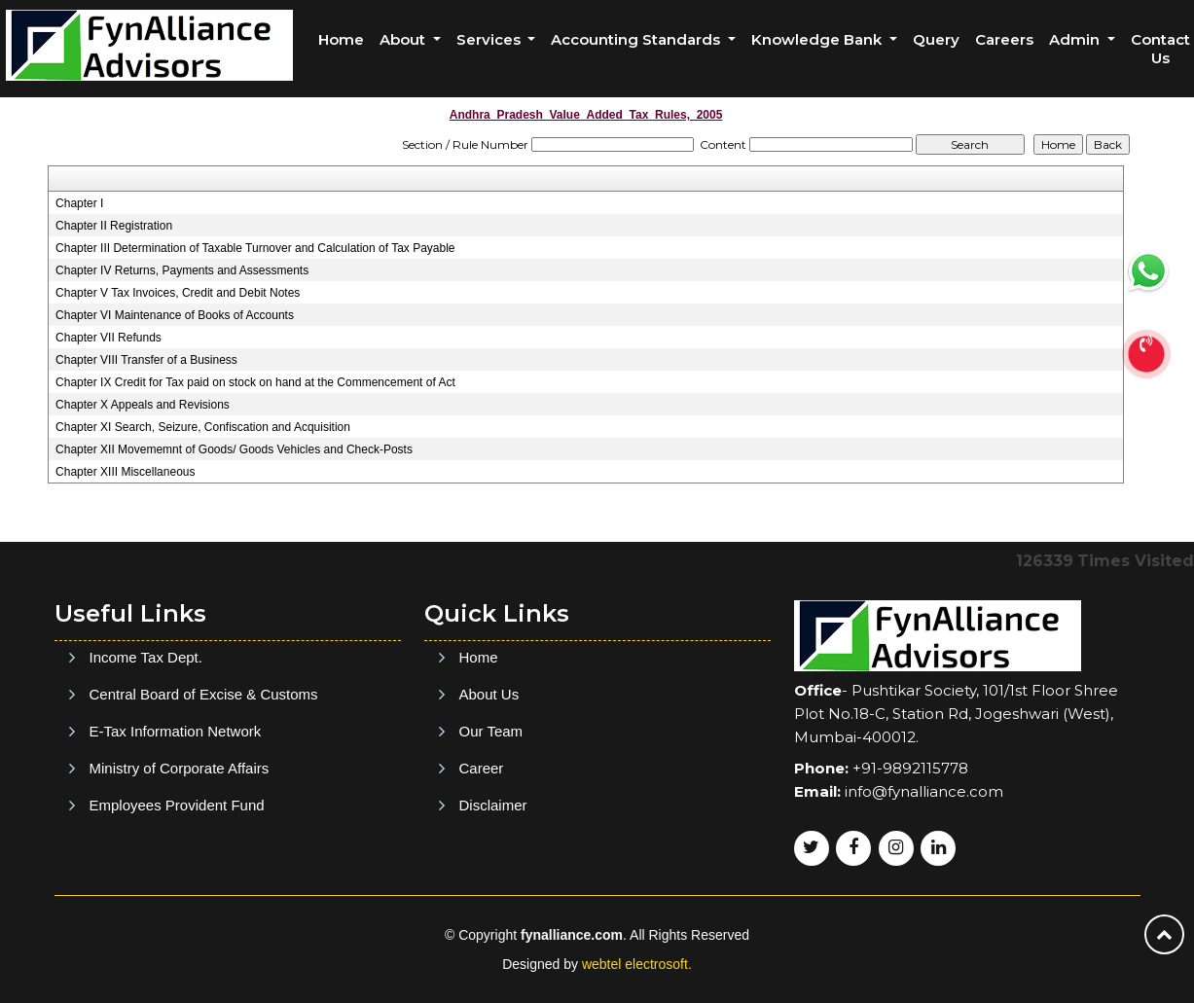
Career (481, 856)
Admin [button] (1076, 39)
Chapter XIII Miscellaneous (125, 472)
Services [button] (490, 39)
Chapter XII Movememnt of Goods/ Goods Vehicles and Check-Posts (234, 449)
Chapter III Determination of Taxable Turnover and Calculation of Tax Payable (254, 248)
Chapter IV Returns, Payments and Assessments (181, 270)
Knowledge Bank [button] (818, 39)
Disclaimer (493, 893)
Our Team (491, 819)
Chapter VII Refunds (108, 337)
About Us (489, 782)
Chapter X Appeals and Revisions (142, 405)
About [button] (404, 39)
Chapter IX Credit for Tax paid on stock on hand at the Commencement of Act (255, 382)
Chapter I (79, 203)
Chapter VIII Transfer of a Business (146, 360)
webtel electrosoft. (637, 964)
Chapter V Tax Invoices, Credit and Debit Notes (177, 293)
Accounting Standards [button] (637, 39)
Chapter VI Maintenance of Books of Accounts (174, 315)
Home (341, 39)
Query (936, 39)
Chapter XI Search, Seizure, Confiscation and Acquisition (202, 427)
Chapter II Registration (113, 226)
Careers (1004, 39)
